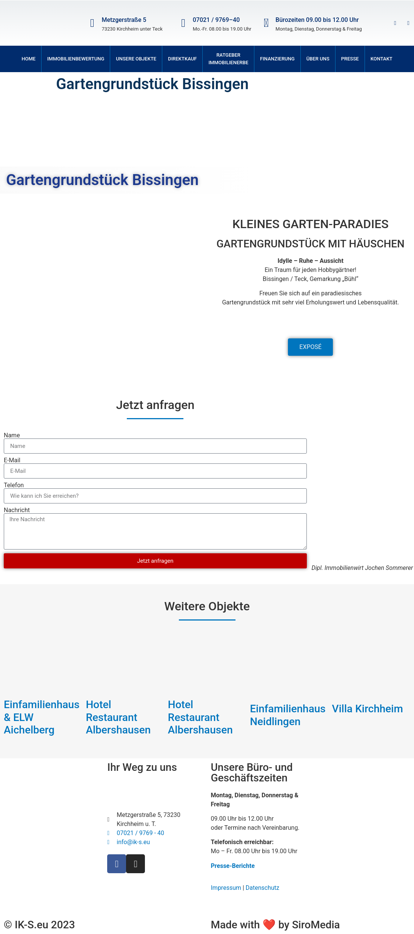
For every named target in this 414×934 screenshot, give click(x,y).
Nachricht (17, 510)
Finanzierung (277, 59)
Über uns (317, 59)
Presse (350, 59)
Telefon (14, 485)
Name (12, 435)
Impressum (226, 887)
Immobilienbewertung (75, 59)
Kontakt (381, 59)
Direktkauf (182, 59)
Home (28, 59)
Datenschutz (262, 887)
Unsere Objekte (136, 59)
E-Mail (12, 460)
